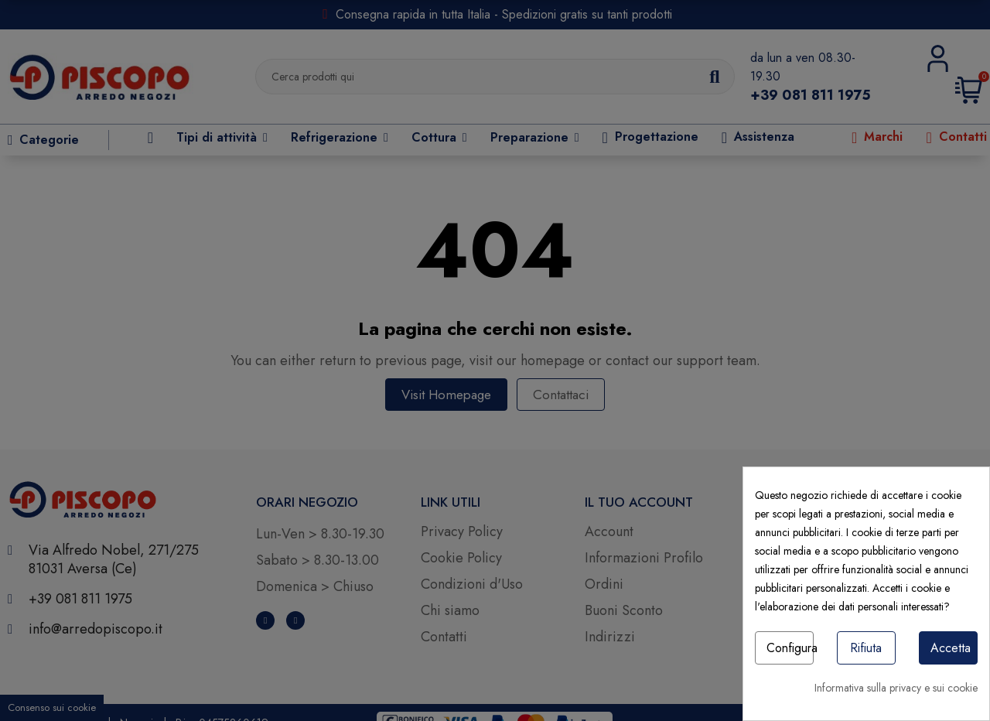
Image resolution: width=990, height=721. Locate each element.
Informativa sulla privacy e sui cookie (896, 687)
